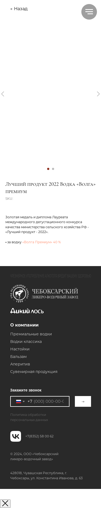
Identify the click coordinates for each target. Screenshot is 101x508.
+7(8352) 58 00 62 (39, 436)
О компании (24, 325)
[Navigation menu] (89, 11)
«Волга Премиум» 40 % (41, 242)
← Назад (18, 8)
